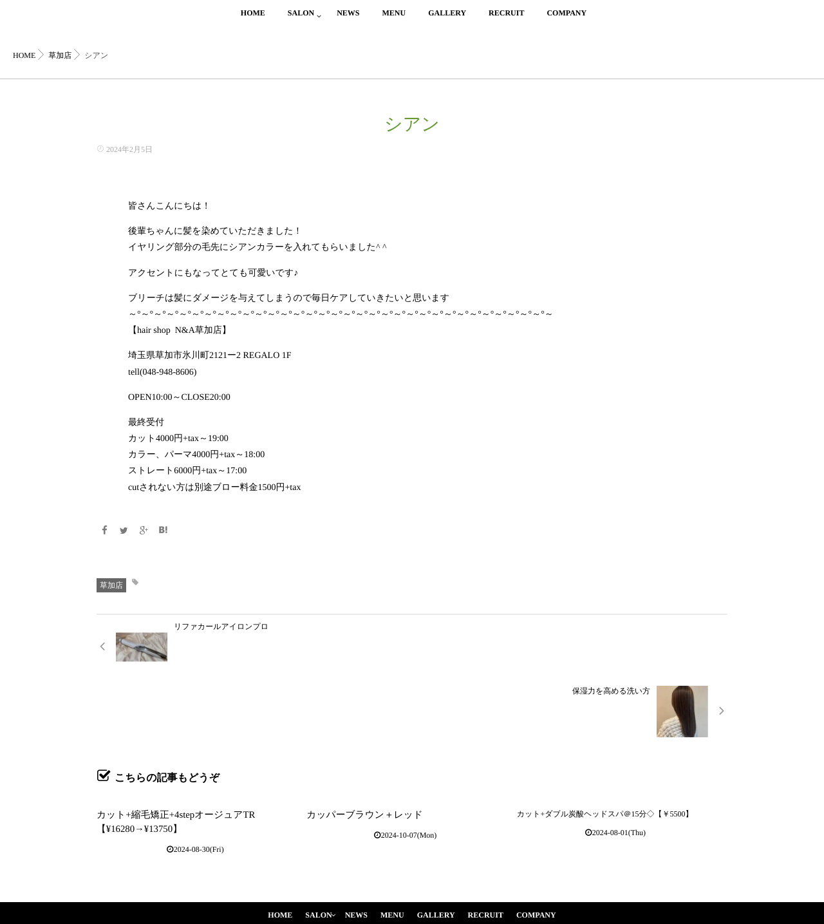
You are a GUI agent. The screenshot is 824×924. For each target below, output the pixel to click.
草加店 (111, 584)
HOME (253, 20)
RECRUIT (506, 20)
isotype (432, 896)
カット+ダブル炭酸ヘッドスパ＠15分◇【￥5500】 (605, 748)
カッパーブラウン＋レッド (353, 748)
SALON (301, 20)
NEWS (348, 20)
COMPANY (566, 20)
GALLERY (447, 20)
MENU (394, 20)
